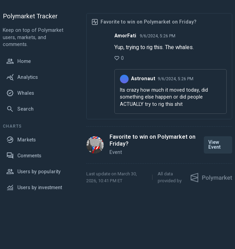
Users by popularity (33, 171)
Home (18, 61)
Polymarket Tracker (30, 16)
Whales (20, 93)
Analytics (22, 77)
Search (20, 109)
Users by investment (34, 187)
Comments (23, 155)
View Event (214, 145)
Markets (21, 140)
